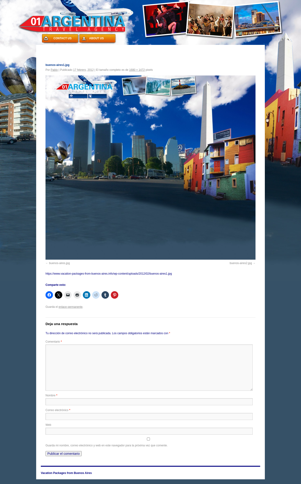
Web (48, 425)
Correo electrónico (58, 410)
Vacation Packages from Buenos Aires (71, 48)
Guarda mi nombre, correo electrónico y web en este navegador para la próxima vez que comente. (107, 445)
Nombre (51, 395)
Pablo (54, 70)
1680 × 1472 (137, 70)
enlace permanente (71, 306)
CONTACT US (62, 38)
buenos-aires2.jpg (241, 263)
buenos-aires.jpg (59, 263)
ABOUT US (96, 38)
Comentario (54, 341)
